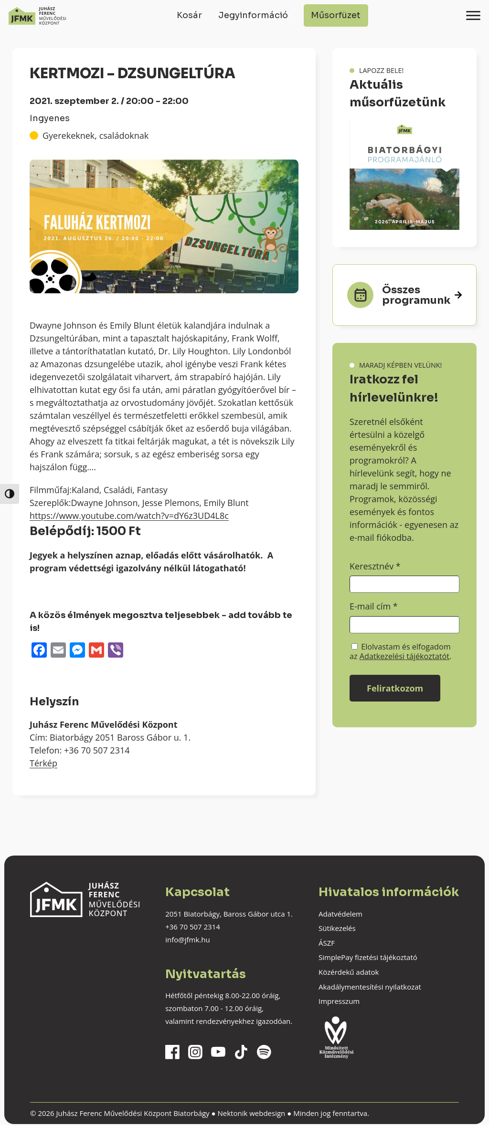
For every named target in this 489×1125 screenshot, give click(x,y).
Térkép (43, 763)
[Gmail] (96, 651)
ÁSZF (327, 943)
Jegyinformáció (253, 15)
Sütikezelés (337, 928)
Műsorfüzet (336, 15)
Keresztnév (375, 566)
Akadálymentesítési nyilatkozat (370, 986)
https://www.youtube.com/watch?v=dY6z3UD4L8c (129, 515)
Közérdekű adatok (349, 972)
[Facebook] (39, 651)
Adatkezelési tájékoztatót (404, 656)
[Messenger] (77, 651)
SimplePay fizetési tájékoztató (368, 957)
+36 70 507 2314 (192, 926)
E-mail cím (374, 606)
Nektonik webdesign (251, 1113)
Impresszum (339, 1001)
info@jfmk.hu (187, 939)
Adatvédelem (340, 914)
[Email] (58, 651)
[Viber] (115, 651)
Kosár (189, 15)
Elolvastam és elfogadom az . (400, 651)
